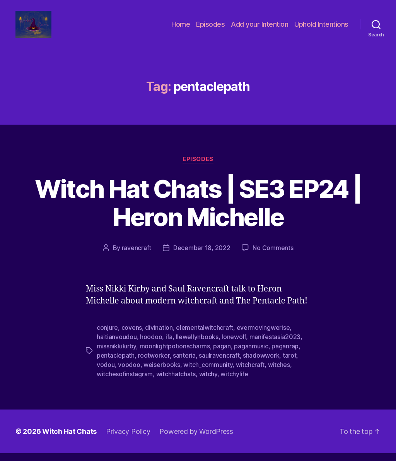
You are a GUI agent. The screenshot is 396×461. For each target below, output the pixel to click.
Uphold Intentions (321, 28)
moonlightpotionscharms (175, 354)
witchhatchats (176, 382)
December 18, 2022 (201, 255)
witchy (208, 382)
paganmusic (251, 354)
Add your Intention (259, 28)
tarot (290, 363)
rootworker (153, 363)
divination (158, 335)
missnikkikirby (116, 354)
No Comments (273, 255)
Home (180, 28)
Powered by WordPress (196, 439)
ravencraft (136, 255)
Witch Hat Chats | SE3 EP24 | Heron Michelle (198, 211)
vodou (106, 372)
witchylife (234, 382)
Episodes (210, 28)
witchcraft (250, 372)
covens (131, 335)
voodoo (129, 372)
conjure (107, 335)
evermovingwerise (263, 335)
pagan (222, 354)
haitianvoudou (117, 344)
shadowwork (261, 363)
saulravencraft (219, 363)
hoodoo (151, 344)
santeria (184, 363)
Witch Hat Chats (69, 439)
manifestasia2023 (275, 344)
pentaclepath (116, 363)
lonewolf (234, 344)
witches (279, 372)
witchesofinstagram (125, 382)
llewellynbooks (197, 344)
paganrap (285, 354)
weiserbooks (161, 372)
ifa (169, 344)
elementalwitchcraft (204, 335)
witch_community (207, 372)
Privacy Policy (128, 439)
